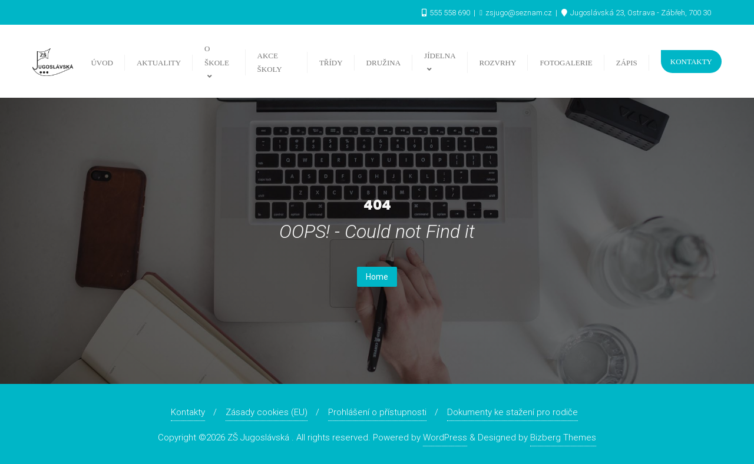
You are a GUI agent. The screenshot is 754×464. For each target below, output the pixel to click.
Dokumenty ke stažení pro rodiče (512, 412)
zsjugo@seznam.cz (516, 12)
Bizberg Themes (563, 437)
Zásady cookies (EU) (266, 412)
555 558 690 (447, 12)
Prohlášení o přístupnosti (377, 412)
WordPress (445, 437)
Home (377, 276)
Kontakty (691, 61)
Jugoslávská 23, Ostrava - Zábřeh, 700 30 (636, 12)
